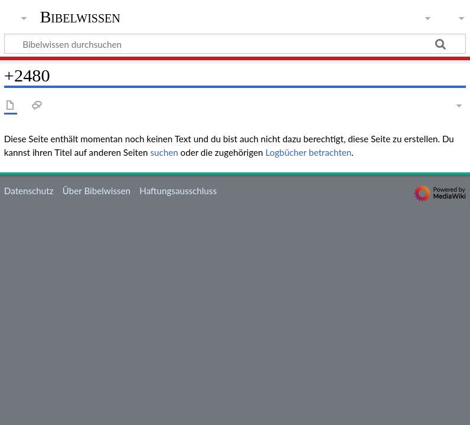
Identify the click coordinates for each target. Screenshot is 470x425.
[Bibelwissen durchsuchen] (235, 43)
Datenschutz (29, 190)
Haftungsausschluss (178, 190)
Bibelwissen (80, 17)
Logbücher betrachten (308, 152)
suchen (164, 152)
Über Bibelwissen (96, 190)
